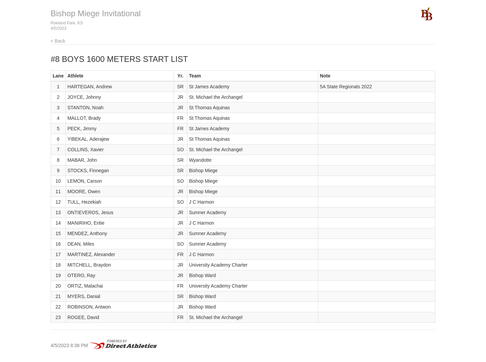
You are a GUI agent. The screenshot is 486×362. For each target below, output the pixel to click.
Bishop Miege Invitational (96, 13)
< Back (58, 41)
